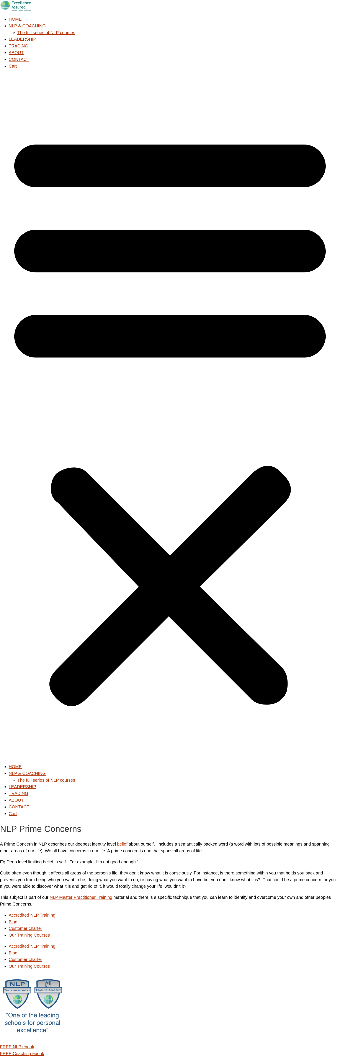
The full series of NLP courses (46, 32)
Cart (13, 66)
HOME (15, 19)
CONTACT (19, 59)
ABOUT (16, 52)
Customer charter (25, 928)
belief (122, 844)
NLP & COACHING (27, 25)
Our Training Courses (29, 935)
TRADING (18, 45)
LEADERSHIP (22, 39)
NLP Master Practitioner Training (81, 897)
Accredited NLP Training (32, 915)
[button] (170, 416)
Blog (13, 921)
